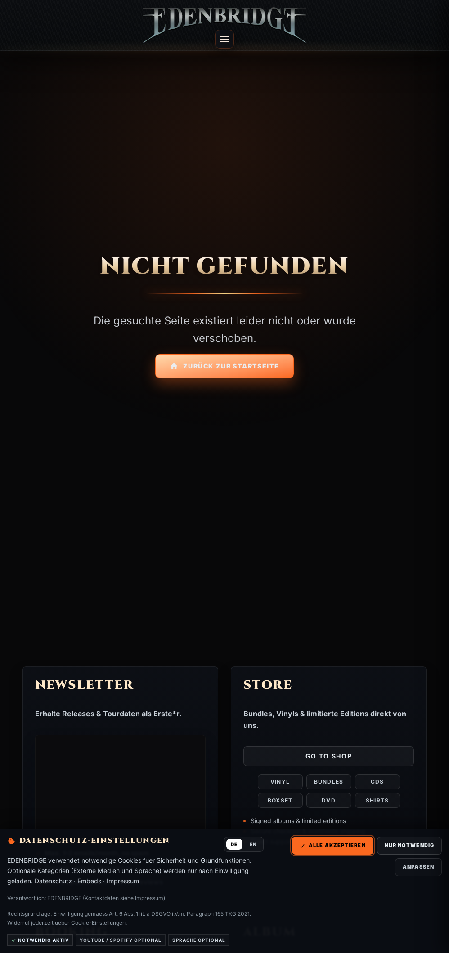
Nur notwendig (409, 845)
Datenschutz (53, 881)
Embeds (89, 881)
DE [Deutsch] (234, 844)
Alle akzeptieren (333, 845)
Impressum (123, 881)
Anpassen (418, 867)
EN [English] (253, 844)
